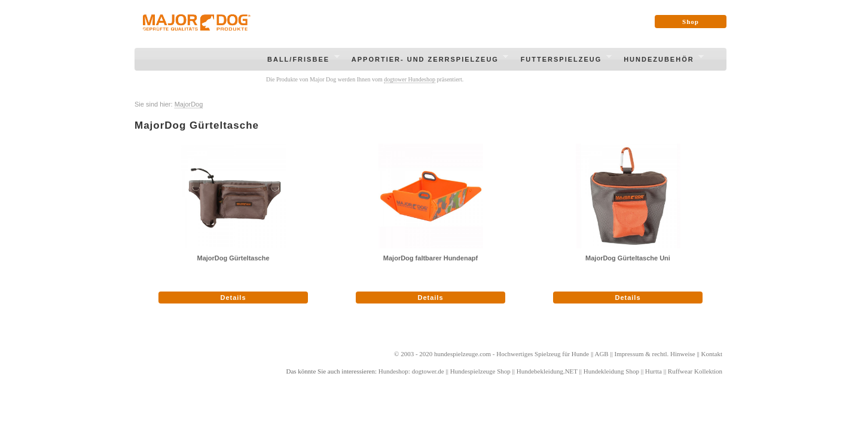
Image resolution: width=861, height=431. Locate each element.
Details (233, 297)
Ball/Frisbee (300, 60)
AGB (601, 353)
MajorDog (189, 104)
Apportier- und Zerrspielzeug (426, 60)
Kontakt (711, 353)
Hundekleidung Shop (611, 371)
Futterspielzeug (563, 60)
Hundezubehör (660, 60)
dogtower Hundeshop (409, 79)
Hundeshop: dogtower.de (411, 371)
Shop (690, 21)
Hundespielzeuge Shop (480, 371)
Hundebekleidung (540, 371)
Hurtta (653, 371)
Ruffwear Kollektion (695, 371)
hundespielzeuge (456, 353)
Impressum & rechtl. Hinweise (655, 353)
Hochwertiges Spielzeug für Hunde (542, 353)
